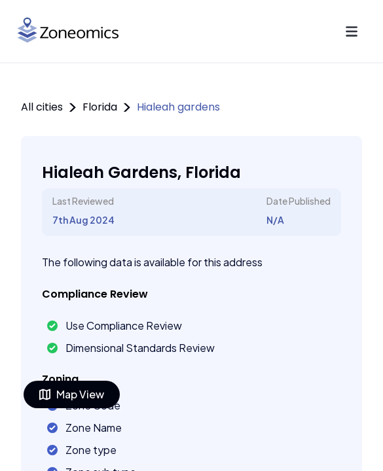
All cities (42, 106)
